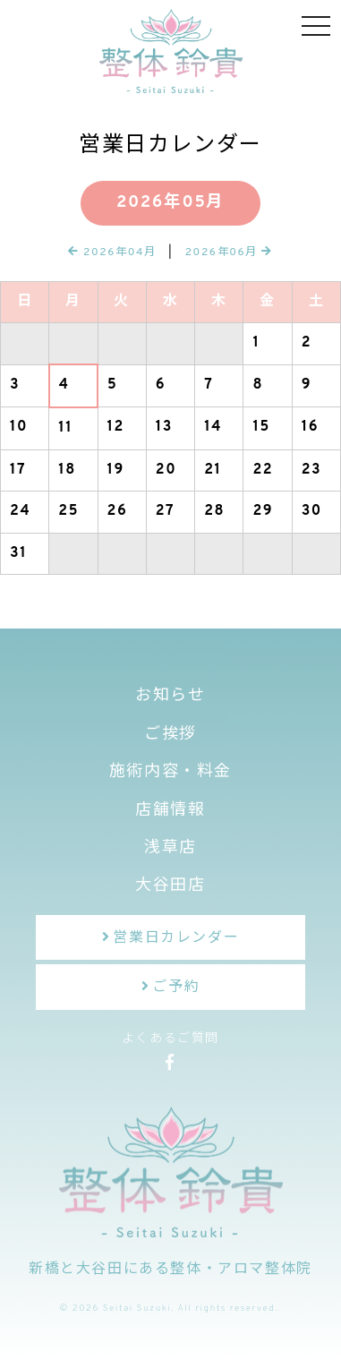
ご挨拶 (170, 734)
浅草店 (170, 848)
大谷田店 (170, 886)
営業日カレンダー (176, 938)
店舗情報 (170, 810)
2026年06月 (229, 252)
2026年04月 (112, 252)
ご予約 (176, 987)
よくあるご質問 (170, 1039)
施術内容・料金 (170, 772)
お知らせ (170, 696)
